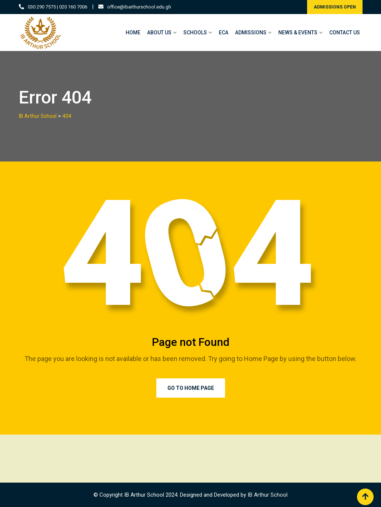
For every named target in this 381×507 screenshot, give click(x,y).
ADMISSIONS (250, 32)
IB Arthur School (268, 494)
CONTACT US (344, 32)
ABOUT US (159, 32)
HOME (133, 32)
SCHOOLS (195, 32)
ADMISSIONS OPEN (335, 7)
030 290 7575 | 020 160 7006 (57, 7)
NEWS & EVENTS (297, 32)
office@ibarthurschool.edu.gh (139, 7)
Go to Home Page (190, 388)
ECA (223, 32)
